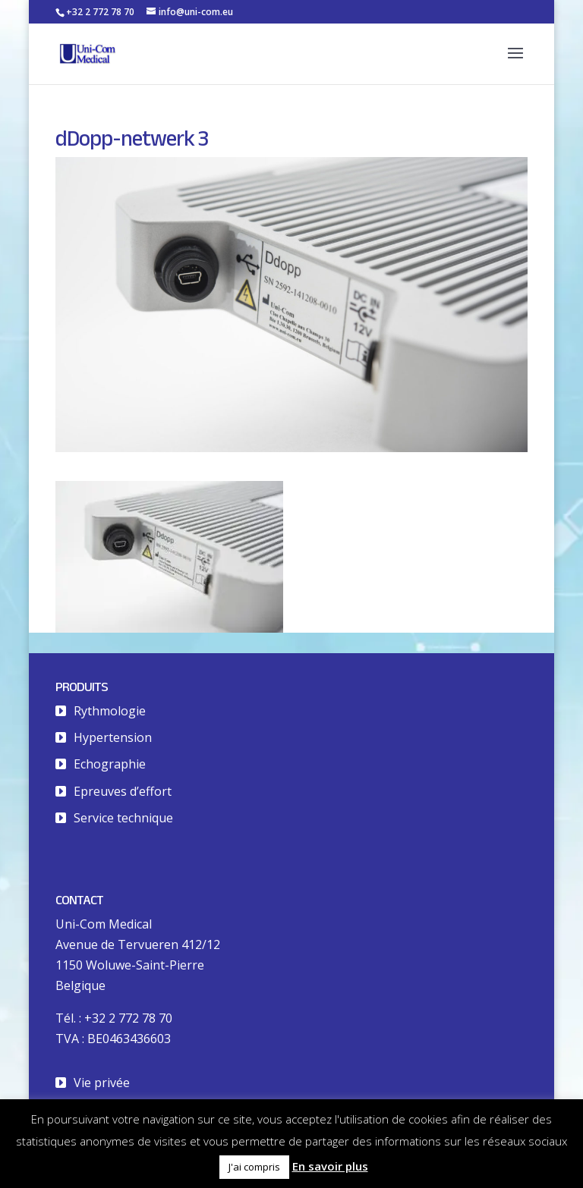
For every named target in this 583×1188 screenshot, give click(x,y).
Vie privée (102, 1082)
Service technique (123, 817)
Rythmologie (110, 710)
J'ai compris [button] (254, 1167)
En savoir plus (330, 1166)
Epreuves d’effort (123, 791)
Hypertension (113, 737)
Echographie (110, 764)
